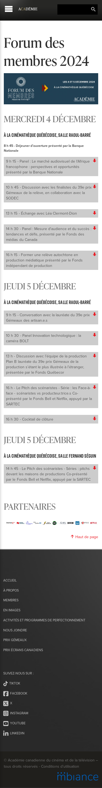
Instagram (15, 713)
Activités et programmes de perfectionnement (44, 620)
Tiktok (11, 683)
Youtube (14, 723)
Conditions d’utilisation (60, 766)
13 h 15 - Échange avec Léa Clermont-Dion (51, 213)
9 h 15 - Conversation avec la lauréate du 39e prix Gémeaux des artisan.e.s (51, 317)
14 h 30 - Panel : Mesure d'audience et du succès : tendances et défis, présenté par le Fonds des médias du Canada (51, 234)
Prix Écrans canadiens (23, 650)
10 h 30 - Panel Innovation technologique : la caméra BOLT (51, 338)
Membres (10, 600)
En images (11, 610)
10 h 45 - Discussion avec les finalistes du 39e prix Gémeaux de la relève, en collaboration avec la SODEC (51, 193)
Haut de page (84, 537)
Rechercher (93, 9)
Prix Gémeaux (15, 640)
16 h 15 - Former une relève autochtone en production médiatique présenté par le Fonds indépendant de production (51, 260)
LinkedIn (13, 734)
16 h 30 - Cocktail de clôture (51, 419)
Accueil (10, 580)
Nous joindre (15, 630)
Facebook (15, 694)
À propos (11, 590)
